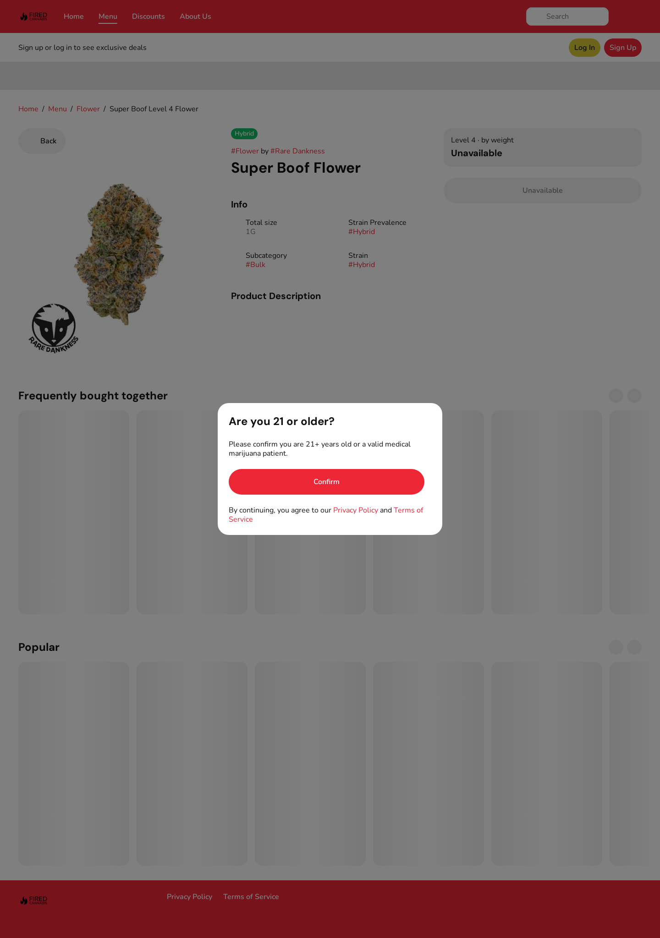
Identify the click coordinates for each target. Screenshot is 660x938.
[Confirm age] (326, 482)
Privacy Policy (355, 510)
